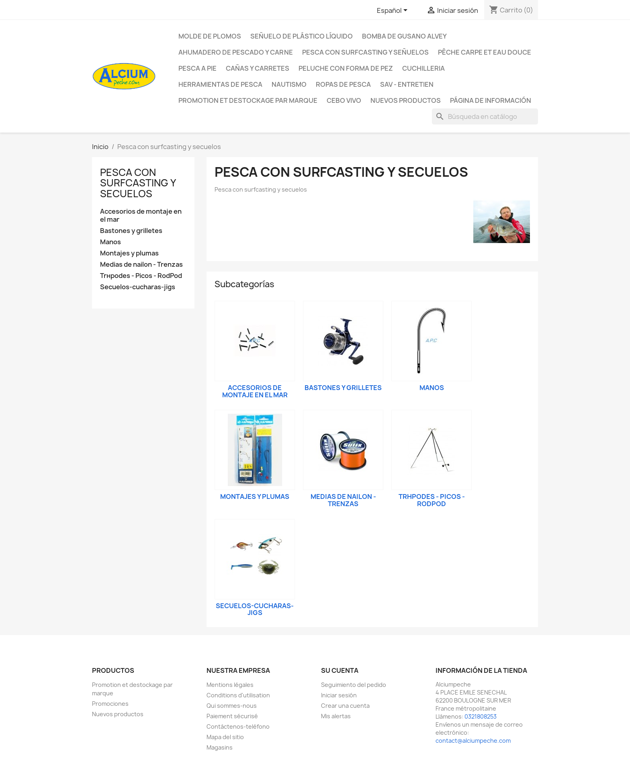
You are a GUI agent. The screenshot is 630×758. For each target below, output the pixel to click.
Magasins (220, 747)
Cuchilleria (423, 68)
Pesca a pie (197, 68)
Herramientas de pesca (220, 84)
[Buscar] (485, 116)
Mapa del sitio (225, 737)
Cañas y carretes (257, 68)
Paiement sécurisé (232, 716)
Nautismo (289, 84)
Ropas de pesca (343, 84)
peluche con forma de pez (346, 68)
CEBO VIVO (344, 100)
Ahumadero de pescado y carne (235, 52)
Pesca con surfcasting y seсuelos (138, 182)
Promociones (110, 703)
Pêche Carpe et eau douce (484, 52)
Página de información (490, 100)
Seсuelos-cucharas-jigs (137, 287)
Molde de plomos (209, 36)
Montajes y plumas (129, 253)
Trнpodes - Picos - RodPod (141, 276)
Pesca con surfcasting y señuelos (365, 52)
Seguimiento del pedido (353, 685)
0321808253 (480, 716)
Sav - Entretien (407, 84)
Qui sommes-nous (232, 705)
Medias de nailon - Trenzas (141, 264)
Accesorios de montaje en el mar (141, 215)
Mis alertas (336, 716)
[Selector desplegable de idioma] (393, 11)
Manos (110, 242)
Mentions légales (230, 685)
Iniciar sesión (339, 695)
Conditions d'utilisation (238, 695)
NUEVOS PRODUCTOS (405, 100)
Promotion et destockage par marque (247, 100)
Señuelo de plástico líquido (301, 36)
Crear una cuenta (345, 705)
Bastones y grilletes (131, 231)
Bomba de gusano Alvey (404, 36)
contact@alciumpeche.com (473, 740)
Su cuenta (339, 670)
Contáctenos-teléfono (238, 726)
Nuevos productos (117, 714)
